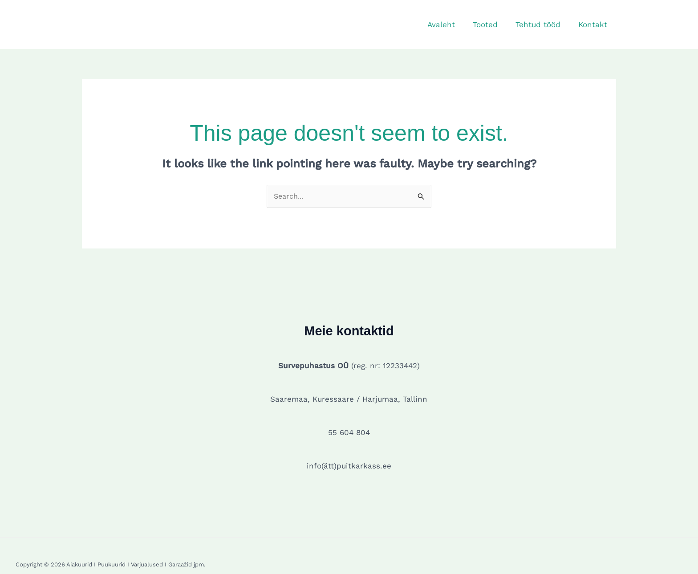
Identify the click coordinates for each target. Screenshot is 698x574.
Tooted (491, 24)
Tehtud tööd (541, 24)
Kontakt (594, 24)
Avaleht (450, 24)
